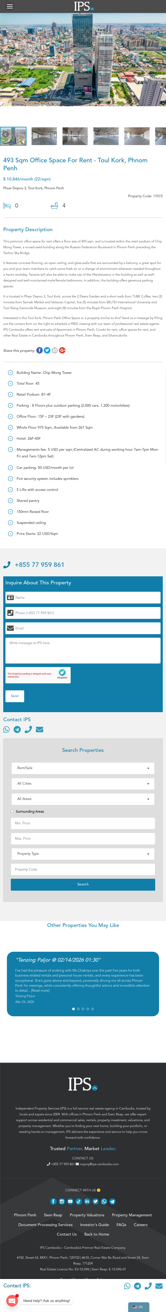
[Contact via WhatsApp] (6, 729)
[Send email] (39, 729)
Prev (6, 69)
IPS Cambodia (50, 1248)
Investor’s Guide (94, 1225)
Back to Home (96, 1234)
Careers (141, 1225)
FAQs (121, 1225)
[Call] (28, 729)
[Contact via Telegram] (17, 729)
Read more (40, 990)
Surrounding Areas (27, 812)
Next (159, 69)
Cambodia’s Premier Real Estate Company (94, 1248)
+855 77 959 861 (34, 565)
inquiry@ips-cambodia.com (97, 1164)
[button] (9, 6)
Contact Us (67, 1234)
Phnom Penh (92, 1114)
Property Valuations (87, 1215)
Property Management (132, 1215)
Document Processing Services (45, 1225)
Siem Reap (115, 1114)
